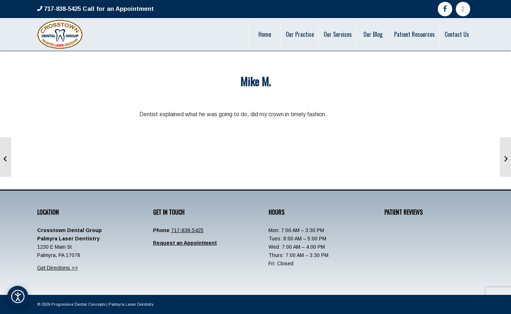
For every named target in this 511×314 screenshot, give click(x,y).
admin (281, 96)
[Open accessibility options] (17, 296)
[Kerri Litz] (505, 157)
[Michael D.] (5, 157)
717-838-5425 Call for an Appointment (98, 8)
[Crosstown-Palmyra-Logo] (60, 34)
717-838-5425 (187, 230)
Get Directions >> (57, 268)
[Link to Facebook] (445, 9)
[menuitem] (264, 34)
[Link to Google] (463, 9)
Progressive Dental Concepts (78, 304)
